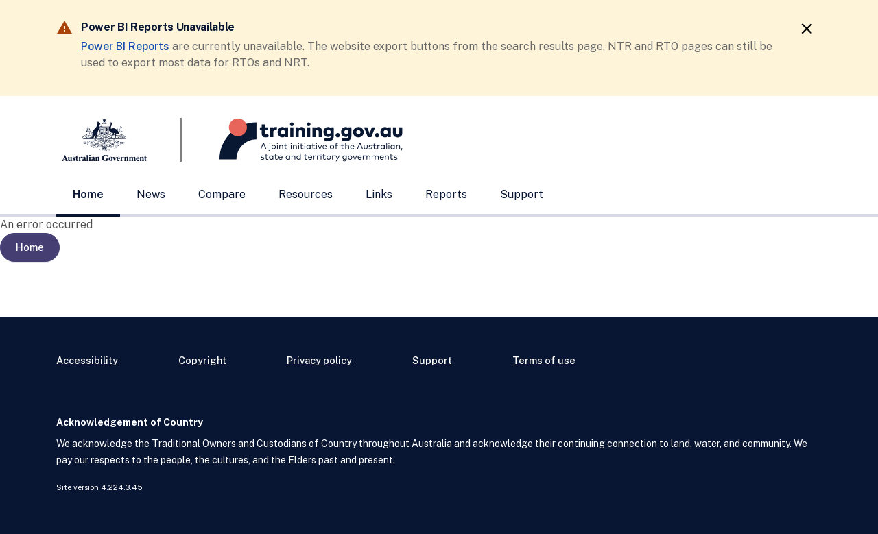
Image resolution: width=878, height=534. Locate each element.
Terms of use (544, 360)
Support (521, 194)
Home (88, 194)
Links (379, 194)
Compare (222, 194)
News (151, 194)
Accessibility (87, 360)
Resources (305, 194)
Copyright (202, 360)
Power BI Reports (125, 46)
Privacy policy (319, 360)
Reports (446, 194)
